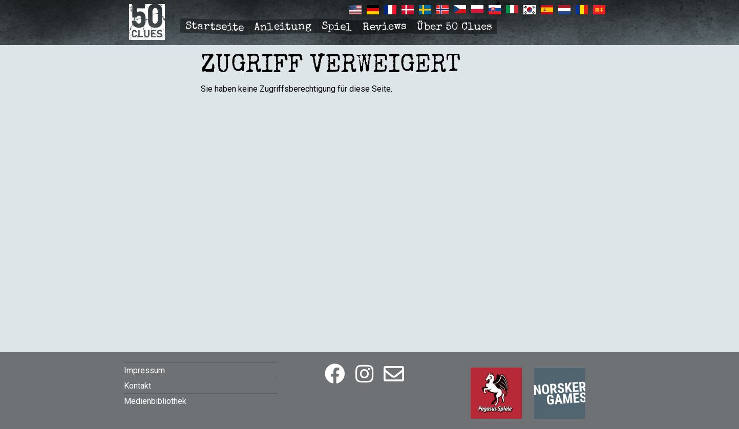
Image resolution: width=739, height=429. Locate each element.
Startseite (214, 27)
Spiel (336, 27)
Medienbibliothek (155, 401)
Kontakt (137, 386)
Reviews (384, 28)
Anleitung (282, 27)
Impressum (144, 370)
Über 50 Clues (454, 27)
